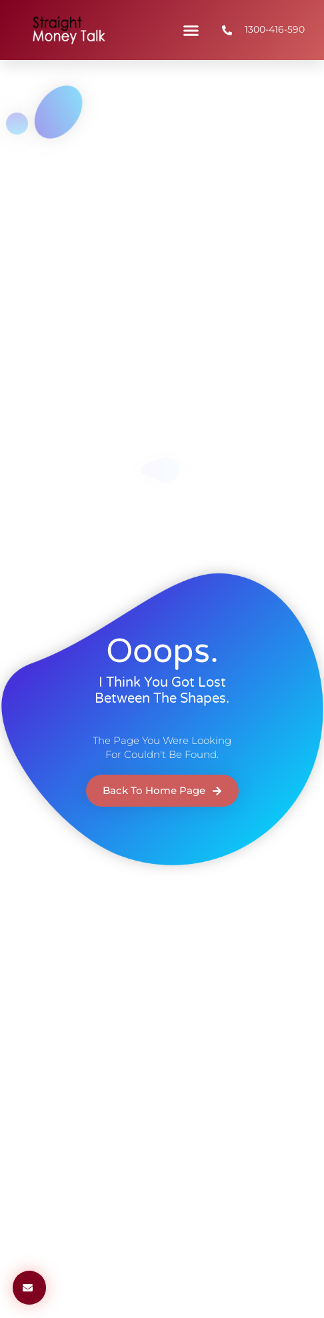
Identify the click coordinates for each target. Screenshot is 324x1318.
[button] (191, 30)
